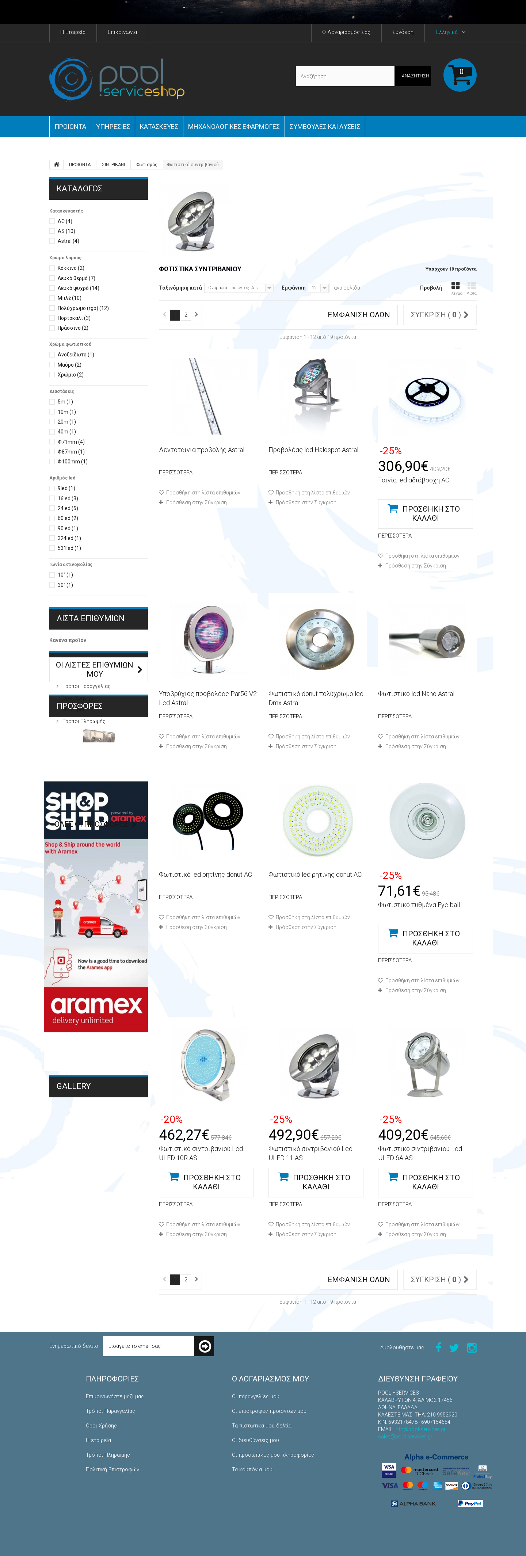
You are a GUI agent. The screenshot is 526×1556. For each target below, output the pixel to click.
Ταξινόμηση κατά (180, 288)
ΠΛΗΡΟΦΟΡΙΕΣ (84, 704)
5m (65, 402)
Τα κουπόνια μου (252, 1469)
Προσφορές (80, 789)
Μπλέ (69, 298)
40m (67, 432)
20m (67, 422)
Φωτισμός (146, 164)
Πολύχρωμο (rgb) (83, 308)
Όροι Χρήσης (77, 737)
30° (65, 585)
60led (68, 518)
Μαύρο (69, 365)
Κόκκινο (71, 268)
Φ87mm (71, 452)
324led (69, 538)
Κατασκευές (159, 126)
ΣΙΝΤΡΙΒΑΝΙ (113, 164)
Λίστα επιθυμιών (91, 618)
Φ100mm (73, 461)
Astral (68, 241)
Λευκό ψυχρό (78, 288)
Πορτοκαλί (74, 318)
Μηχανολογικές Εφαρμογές (89, 1292)
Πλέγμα (455, 289)
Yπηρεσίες (113, 126)
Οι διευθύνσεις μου (255, 1440)
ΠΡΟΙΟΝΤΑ (70, 126)
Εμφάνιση (294, 288)
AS (66, 231)
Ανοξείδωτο (76, 355)
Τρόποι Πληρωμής (83, 761)
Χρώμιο (71, 375)
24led (68, 508)
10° (65, 575)
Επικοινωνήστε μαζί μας (115, 1396)
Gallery (74, 1269)
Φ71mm (71, 442)
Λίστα (472, 289)
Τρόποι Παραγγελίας (86, 726)
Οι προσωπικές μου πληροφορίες (273, 1455)
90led (68, 528)
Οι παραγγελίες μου (255, 1396)
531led (69, 548)
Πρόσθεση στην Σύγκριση (196, 502)
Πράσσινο (73, 328)
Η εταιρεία (74, 749)
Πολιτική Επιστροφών (112, 1469)
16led (68, 498)
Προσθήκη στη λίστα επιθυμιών (202, 493)
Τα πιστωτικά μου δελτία (261, 1425)
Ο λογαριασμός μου (270, 1379)
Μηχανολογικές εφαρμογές (234, 126)
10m (67, 412)
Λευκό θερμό (76, 278)
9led (66, 488)
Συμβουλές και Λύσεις (325, 126)
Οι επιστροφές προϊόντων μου (269, 1411)
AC (65, 221)
